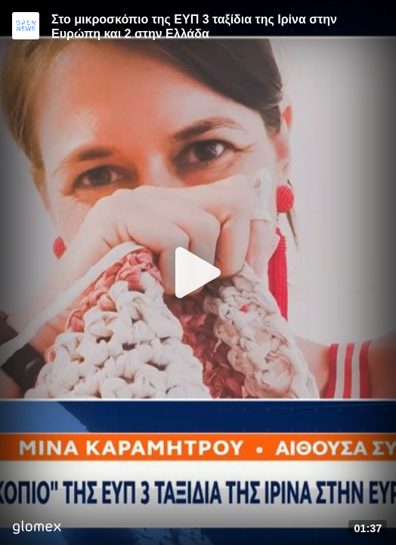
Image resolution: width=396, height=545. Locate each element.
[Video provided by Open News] (25, 25)
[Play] (198, 272)
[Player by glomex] (36, 528)
